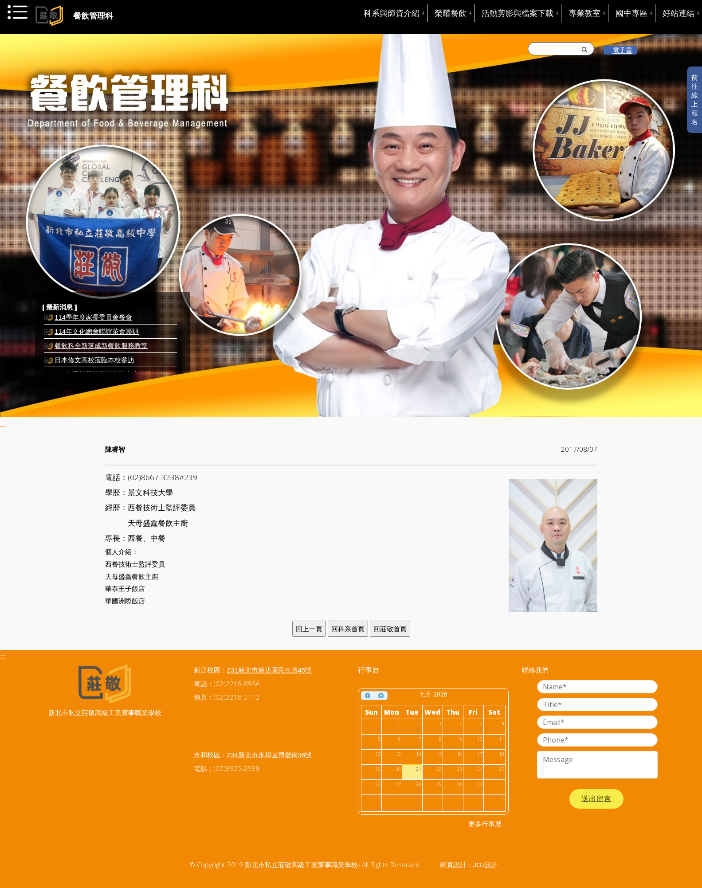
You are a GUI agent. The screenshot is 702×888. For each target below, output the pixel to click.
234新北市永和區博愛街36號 (269, 755)
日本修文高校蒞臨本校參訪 (94, 362)
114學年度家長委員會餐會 (93, 320)
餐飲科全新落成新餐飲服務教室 (101, 348)
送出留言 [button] (596, 798)
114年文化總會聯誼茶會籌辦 (97, 334)
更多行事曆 (485, 824)
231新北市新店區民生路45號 (269, 670)
